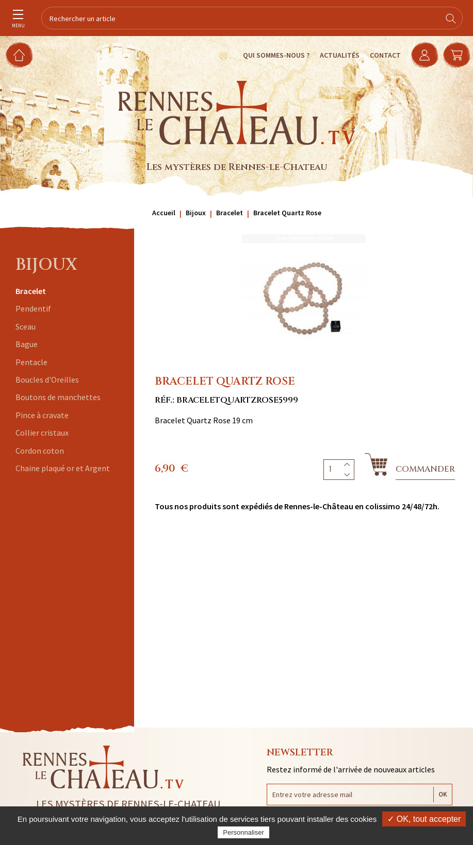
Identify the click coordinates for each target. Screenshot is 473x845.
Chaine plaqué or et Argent (62, 468)
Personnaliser (243, 832)
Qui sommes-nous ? (274, 55)
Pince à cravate (42, 415)
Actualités (338, 55)
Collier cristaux (42, 432)
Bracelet (30, 291)
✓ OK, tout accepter (424, 819)
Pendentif (33, 308)
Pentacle (31, 362)
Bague (26, 344)
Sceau (25, 326)
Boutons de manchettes (58, 397)
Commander (425, 469)
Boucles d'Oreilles (47, 379)
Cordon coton (39, 450)
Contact (383, 55)
